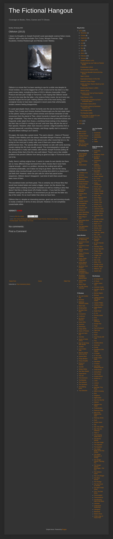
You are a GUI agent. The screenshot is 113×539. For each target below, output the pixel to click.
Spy (95, 424)
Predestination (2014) (86, 67)
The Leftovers (83, 382)
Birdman (96, 295)
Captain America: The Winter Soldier (99, 299)
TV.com (81, 224)
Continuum (82, 316)
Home (40, 281)
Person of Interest (81, 363)
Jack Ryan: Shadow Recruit (98, 366)
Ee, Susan (97, 178)
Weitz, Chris (97, 262)
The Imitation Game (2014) (88, 104)
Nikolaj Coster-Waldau (53, 219)
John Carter (97, 374)
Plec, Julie (97, 234)
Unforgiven (97, 509)
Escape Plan (97, 323)
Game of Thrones (84, 331)
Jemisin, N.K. (98, 204)
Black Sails (82, 306)
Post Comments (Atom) (23, 284)
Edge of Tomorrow (97, 320)
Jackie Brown (98, 369)
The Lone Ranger (99, 476)
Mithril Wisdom (83, 214)
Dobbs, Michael (98, 176)
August (83, 40)
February (83, 56)
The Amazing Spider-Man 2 (98, 435)
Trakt (95, 139)
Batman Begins (98, 293)
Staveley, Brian (98, 246)
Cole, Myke (97, 168)
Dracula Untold (98, 315)
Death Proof (97, 311)
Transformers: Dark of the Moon (99, 500)
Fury (95, 340)
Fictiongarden (83, 203)
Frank (95, 335)
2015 (15, 219)
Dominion (81, 324)
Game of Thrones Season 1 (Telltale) (84, 254)
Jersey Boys (97, 372)
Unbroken (97, 503)
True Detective (83, 390)
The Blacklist (82, 380)
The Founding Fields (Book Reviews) (83, 155)
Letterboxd (97, 135)
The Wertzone (83, 230)
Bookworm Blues (84, 181)
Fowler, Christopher (97, 183)
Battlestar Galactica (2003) (83, 302)
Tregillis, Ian (97, 255)
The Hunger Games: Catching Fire (99, 461)
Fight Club (97, 330)
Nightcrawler (97, 398)
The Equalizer (98, 447)
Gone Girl (97, 345)
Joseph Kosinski (32, 219)
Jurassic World (98, 376)
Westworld (97, 511)
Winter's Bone (98, 514)
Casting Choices (83, 136)
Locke (96, 380)
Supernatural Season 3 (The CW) (90, 79)
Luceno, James (98, 213)
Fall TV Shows (83, 138)
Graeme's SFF (83, 208)
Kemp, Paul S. (98, 206)
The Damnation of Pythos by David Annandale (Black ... (90, 100)
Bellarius (81, 159)
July (82, 43)
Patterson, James (99, 232)
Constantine (82, 314)
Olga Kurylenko (63, 219)
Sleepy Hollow (83, 369)
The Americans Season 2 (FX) (89, 69)
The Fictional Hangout (40, 10)
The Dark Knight (99, 442)
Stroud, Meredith (99, 249)
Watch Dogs (82, 284)
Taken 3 (96, 433)
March (83, 53)
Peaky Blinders (83, 358)
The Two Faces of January (98, 484)
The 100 (81, 375)
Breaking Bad (83, 308)
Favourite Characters (82, 141)
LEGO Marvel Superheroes (83, 263)
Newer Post (12, 281)
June (82, 45)
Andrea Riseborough (22, 219)
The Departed (98, 444)
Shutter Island (98, 422)
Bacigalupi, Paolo (99, 154)
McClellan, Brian (99, 219)
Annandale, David (97, 151)
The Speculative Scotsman (83, 227)
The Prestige (97, 482)
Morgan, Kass (98, 221)
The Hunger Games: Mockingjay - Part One (99, 467)
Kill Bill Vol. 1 (98, 378)
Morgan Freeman (41, 219)
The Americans (83, 378)
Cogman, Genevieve (97, 165)
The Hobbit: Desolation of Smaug (98, 456)
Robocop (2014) (98, 418)
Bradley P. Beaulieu (97, 157)
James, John (97, 200)
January (83, 58)
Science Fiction (23, 220)
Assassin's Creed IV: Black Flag (84, 238)
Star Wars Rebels (84, 371)
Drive (95, 317)
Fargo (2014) (82, 329)
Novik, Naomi (98, 226)
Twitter (96, 141)
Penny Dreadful (83, 361)
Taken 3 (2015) (84, 76)
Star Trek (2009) (99, 427)
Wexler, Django (98, 266)
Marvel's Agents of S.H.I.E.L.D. (83, 353)
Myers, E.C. (97, 223)
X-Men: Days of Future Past (98, 516)
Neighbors (97, 395)
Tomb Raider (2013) (82, 281)
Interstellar (97, 361)
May (82, 48)
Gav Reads (82, 205)
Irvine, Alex (97, 195)
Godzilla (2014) (98, 343)
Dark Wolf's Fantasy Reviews (84, 186)
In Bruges (97, 353)
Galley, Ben (97, 189)
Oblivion (96, 402)
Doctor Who (82, 322)
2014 (80, 121)
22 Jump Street (98, 279)
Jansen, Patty (98, 202)
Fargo (95, 326)
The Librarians (83, 384)
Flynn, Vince (97, 180)
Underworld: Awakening (97, 506)
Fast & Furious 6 (99, 328)
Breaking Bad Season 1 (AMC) (89, 88)
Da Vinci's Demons (82, 319)
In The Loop (97, 355)
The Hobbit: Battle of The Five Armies (99, 450)
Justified (81, 346)
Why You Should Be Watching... (83, 144)
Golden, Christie (98, 191)
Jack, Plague (98, 197)
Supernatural (82, 373)
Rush (95, 420)
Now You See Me (99, 400)
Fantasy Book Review (83, 198)
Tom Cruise (30, 220)
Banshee (81, 300)
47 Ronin (96, 281)
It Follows (97, 363)
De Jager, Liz (98, 174)
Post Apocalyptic (14, 220)
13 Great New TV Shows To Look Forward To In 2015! (90, 116)
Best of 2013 (82, 131)
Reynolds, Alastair (97, 239)
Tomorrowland (98, 495)
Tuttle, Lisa (97, 257)
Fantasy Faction (83, 201)
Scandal (81, 367)
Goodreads (97, 133)
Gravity (96, 347)
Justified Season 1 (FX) (87, 60)
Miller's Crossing (99, 391)
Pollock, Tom (97, 237)
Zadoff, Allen (97, 271)
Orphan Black (83, 356)
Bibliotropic (82, 179)
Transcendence (98, 497)
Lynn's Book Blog (84, 212)
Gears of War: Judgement (83, 259)
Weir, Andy (97, 260)
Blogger (64, 529)
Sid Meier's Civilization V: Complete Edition (84, 271)
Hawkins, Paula (98, 193)
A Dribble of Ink (83, 173)
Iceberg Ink (82, 210)
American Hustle (99, 287)
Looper (96, 385)
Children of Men (98, 305)
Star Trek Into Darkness (98, 429)
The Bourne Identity (97, 439)
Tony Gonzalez (98, 253)
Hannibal (81, 337)
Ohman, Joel (97, 228)
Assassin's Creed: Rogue (87, 81)
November (84, 33)
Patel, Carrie (97, 230)
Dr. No (96, 313)
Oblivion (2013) (84, 90)
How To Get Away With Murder (84, 343)
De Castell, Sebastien (97, 171)
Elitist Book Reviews (82, 190)
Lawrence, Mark (98, 209)
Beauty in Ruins (83, 177)
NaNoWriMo (97, 137)
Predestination (98, 408)
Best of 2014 (82, 133)
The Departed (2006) (86, 113)
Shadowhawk (82, 165)
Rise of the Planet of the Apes (97, 414)
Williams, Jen (98, 269)
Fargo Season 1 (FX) (86, 97)
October (83, 35)
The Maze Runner (97, 478)
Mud (95, 393)
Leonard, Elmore (99, 211)
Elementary (82, 326)
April (82, 50)
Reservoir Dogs (98, 410)
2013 (80, 123)
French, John (98, 187)
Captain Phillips (98, 303)
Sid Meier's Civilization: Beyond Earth (83, 276)
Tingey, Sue (97, 251)
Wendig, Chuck (98, 264)
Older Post (67, 281)
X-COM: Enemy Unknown (83, 287)
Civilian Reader (83, 184)
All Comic (81, 175)
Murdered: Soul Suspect (83, 266)
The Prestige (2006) (86, 110)
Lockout (96, 383)
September (84, 38)
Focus (96, 332)
